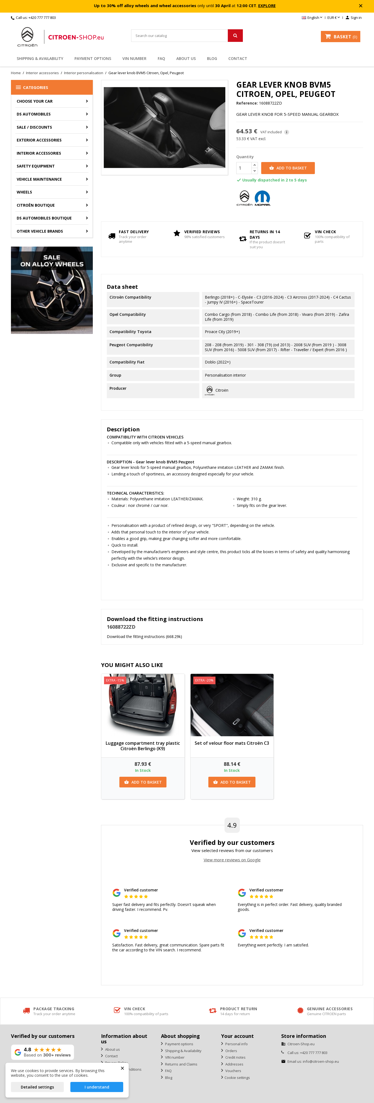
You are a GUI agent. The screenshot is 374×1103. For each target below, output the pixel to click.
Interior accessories (39, 153)
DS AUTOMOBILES (34, 114)
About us (186, 58)
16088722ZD (121, 626)
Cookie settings (237, 1077)
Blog (212, 58)
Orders (231, 1050)
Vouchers (233, 1070)
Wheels (24, 192)
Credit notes (235, 1057)
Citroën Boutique (36, 205)
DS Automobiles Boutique (44, 218)
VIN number (134, 58)
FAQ (161, 58)
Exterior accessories (39, 140)
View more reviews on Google (232, 859)
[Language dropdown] (312, 17)
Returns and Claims (180, 1064)
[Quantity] (244, 168)
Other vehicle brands (40, 231)
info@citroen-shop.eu (321, 1061)
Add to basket (288, 168)
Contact (237, 58)
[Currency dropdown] (334, 17)
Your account (237, 1036)
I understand (97, 1087)
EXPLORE (267, 5)
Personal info (236, 1043)
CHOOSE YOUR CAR (35, 101)
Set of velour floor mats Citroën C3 (232, 743)
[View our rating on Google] (42, 1052)
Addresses (234, 1064)
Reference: (247, 103)
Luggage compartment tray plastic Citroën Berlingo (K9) (143, 746)
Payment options (92, 58)
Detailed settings (37, 1087)
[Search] (187, 35)
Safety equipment (36, 166)
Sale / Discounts (34, 127)
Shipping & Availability (40, 58)
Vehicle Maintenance (39, 179)
